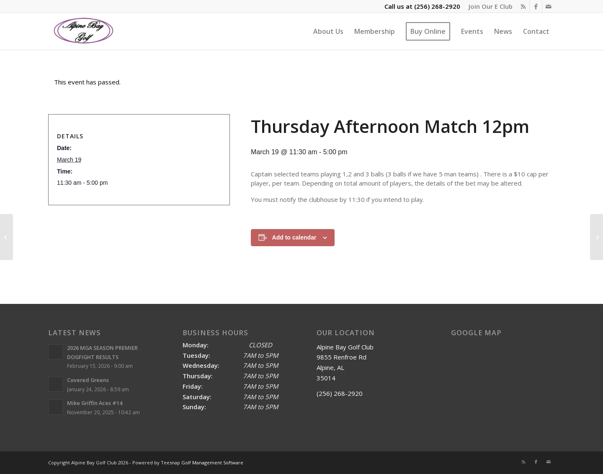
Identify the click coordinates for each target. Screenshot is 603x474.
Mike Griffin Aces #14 (94, 403)
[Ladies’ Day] (6, 237)
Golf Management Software (212, 462)
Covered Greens (88, 380)
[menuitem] (488, 6)
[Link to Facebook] (536, 6)
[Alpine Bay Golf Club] (84, 31)
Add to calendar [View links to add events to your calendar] (294, 237)
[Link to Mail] (548, 6)
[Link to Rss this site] (523, 6)
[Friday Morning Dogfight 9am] (596, 237)
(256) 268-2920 (437, 6)
